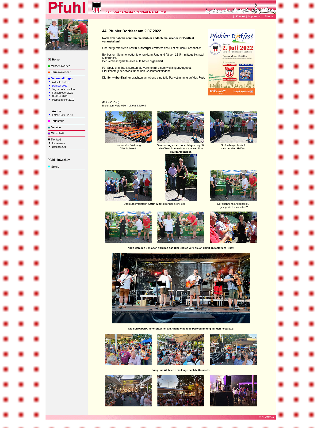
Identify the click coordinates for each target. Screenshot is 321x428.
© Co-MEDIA (266, 417)
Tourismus (57, 121)
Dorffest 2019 (60, 96)
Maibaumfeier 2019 (63, 99)
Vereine (56, 127)
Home (56, 59)
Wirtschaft (57, 133)
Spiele (55, 166)
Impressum (254, 16)
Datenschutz (59, 146)
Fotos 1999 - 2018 (62, 115)
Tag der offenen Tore (64, 89)
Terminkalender (61, 72)
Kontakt (240, 16)
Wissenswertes (60, 66)
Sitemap (269, 16)
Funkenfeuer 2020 (62, 92)
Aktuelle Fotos (60, 82)
